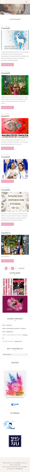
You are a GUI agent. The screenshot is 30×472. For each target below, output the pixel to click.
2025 (2, 26)
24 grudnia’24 (5, 157)
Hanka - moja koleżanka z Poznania (10, 328)
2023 (2, 187)
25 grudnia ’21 (5, 232)
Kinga (3, 331)
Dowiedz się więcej (7, 64)
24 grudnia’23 (5, 190)
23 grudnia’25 (5, 73)
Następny (21, 268)
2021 (2, 230)
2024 (2, 154)
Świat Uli (15, 7)
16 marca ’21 (23, 328)
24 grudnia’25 (5, 28)
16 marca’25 (9, 325)
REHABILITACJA (9, 331)
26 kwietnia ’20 (18, 341)
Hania (3, 325)
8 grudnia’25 (5, 116)
